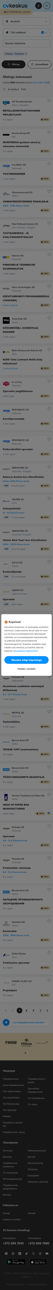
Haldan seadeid (26, 669)
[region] (26, 645)
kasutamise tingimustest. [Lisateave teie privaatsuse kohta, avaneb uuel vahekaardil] (25, 651)
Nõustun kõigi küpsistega (26, 660)
